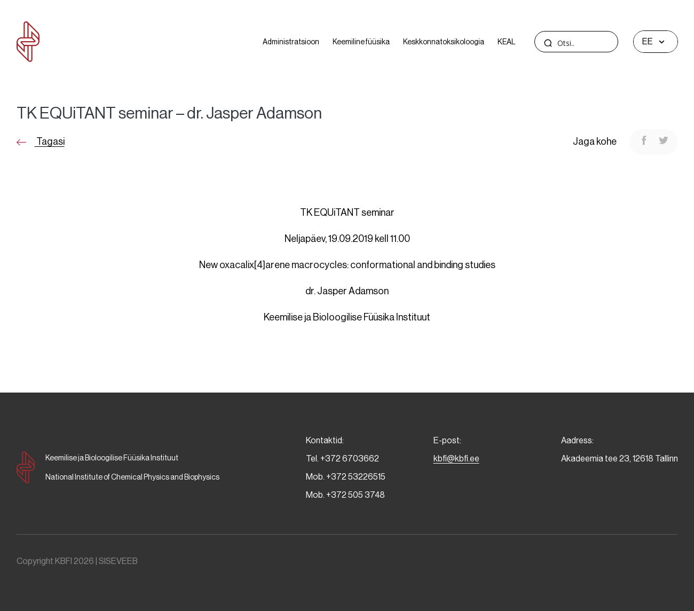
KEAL (507, 41)
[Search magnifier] (548, 42)
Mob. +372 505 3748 (345, 495)
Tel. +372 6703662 (342, 458)
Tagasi (41, 141)
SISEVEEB (118, 561)
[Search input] (596, 43)
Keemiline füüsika (361, 41)
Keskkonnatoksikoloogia (443, 41)
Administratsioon (291, 41)
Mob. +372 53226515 (345, 477)
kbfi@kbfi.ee (456, 458)
